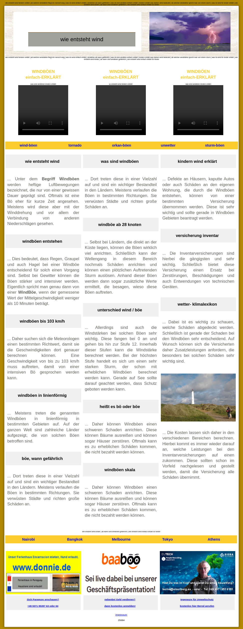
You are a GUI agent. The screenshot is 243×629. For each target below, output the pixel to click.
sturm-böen (214, 145)
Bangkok (75, 539)
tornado (74, 145)
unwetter (168, 145)
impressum (121, 614)
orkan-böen (121, 145)
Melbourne (121, 539)
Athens (214, 539)
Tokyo (167, 539)
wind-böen (28, 145)
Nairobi (28, 539)
